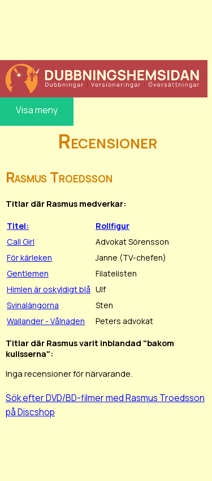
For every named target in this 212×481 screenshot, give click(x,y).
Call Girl (20, 241)
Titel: (18, 225)
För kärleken (29, 257)
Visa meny (37, 110)
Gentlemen (28, 273)
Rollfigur (112, 225)
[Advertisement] (103, 28)
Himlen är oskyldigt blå (48, 289)
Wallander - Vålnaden (46, 321)
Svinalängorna (33, 305)
